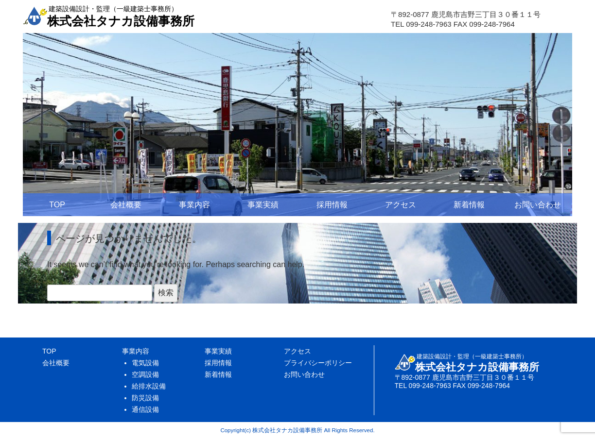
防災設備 (145, 398)
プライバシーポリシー (318, 363)
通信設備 (145, 409)
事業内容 (194, 205)
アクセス (400, 205)
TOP (57, 205)
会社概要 (125, 205)
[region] (297, 124)
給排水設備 (149, 386)
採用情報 (332, 205)
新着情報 (469, 205)
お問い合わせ (537, 205)
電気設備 (145, 363)
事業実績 (263, 205)
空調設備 (145, 374)
